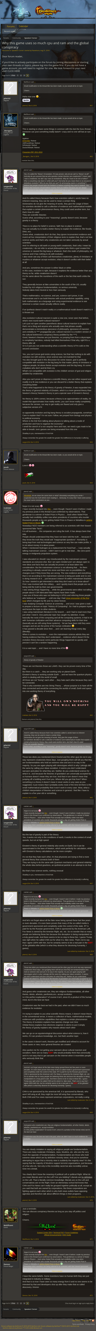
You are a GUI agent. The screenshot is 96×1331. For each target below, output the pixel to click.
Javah (6, 467)
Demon (24, 719)
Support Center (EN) (44, 1233)
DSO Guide (67, 1235)
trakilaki (25, 160)
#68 (91, 954)
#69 (91, 1112)
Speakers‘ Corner (18, 50)
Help (83, 1320)
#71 (91, 1239)
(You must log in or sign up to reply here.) (79, 1303)
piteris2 (7, 98)
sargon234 (8, 186)
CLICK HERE (13, 71)
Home (88, 1320)
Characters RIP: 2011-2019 (32, 152)
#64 (91, 483)
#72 (91, 1295)
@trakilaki (27, 496)
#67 (91, 883)
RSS (93, 1321)
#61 (91, 105)
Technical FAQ (58, 1233)
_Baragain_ (8, 131)
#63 (91, 442)
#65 (91, 715)
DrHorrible (26, 141)
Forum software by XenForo (20, 1326)
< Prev (13, 75)
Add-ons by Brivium (22, 1328)
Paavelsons (36, 50)
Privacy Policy (90, 1324)
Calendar (23, 26)
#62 (91, 156)
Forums (11, 26)
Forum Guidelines (71, 1233)
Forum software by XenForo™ (60, 1326)
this (49, 509)
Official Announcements (52, 1235)
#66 (91, 798)
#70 (91, 1200)
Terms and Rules (78, 1324)
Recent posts (10, 31)
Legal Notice (76, 1320)
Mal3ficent (8, 1225)
